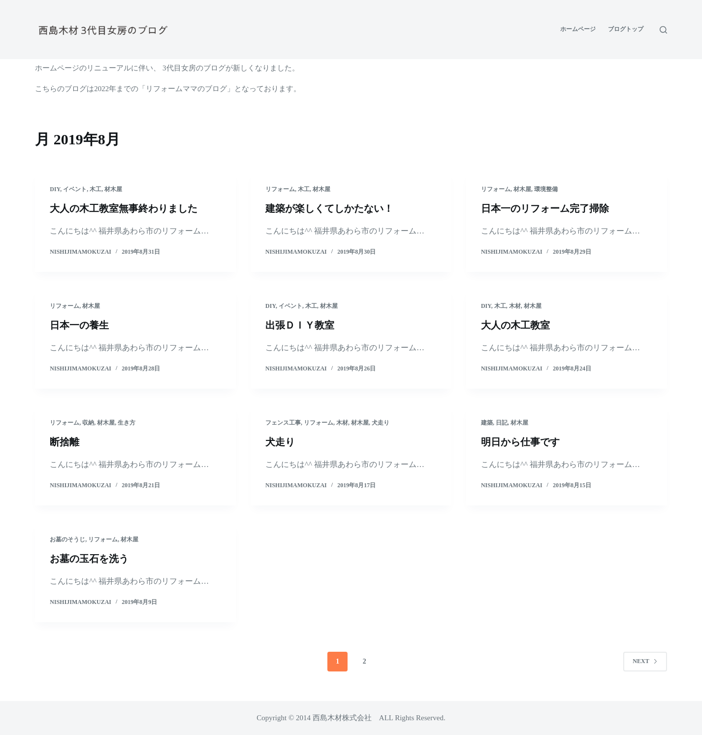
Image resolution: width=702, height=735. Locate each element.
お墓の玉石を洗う (89, 558)
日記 (502, 422)
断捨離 (64, 441)
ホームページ (578, 29)
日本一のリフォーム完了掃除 (545, 208)
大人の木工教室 (515, 325)
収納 (88, 422)
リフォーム (280, 189)
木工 (95, 189)
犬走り (380, 422)
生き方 (126, 422)
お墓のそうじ (67, 539)
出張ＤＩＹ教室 (299, 325)
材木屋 (113, 189)
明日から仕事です (520, 441)
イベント (75, 189)
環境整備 (546, 189)
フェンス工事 (283, 422)
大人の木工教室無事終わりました (123, 208)
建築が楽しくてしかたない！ (329, 208)
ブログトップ (625, 29)
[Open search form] (663, 29)
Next (645, 661)
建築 (487, 422)
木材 (515, 305)
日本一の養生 (79, 325)
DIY (55, 189)
